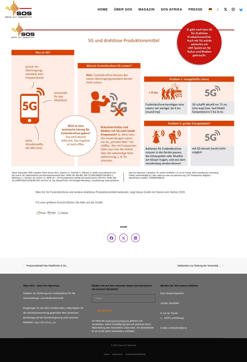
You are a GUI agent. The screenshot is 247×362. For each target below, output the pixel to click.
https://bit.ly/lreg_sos (45, 322)
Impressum (117, 354)
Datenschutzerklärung (136, 354)
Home (106, 354)
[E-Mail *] (123, 298)
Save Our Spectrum (127, 345)
